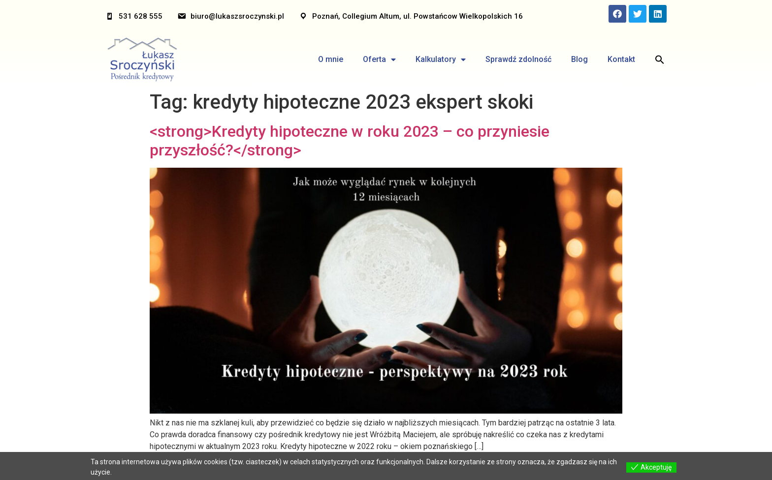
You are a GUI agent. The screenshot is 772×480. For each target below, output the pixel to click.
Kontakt (621, 59)
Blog (579, 59)
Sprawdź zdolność (518, 59)
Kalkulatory (441, 59)
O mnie (330, 59)
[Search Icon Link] (660, 59)
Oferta (379, 59)
